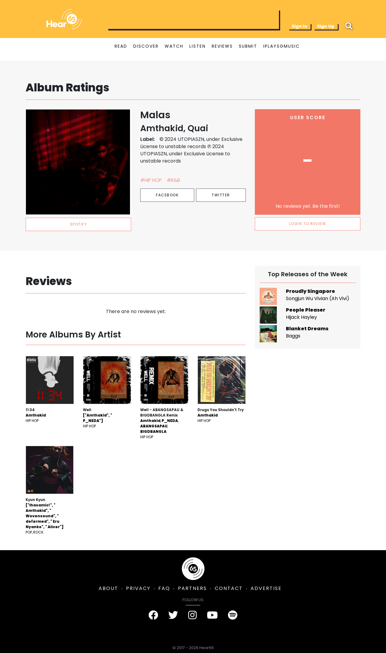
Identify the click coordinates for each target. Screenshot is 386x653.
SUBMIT (248, 46)
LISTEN (197, 46)
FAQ (164, 588)
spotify (78, 224)
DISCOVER (146, 46)
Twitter (221, 195)
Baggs (293, 335)
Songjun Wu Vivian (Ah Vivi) (317, 298)
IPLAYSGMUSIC (281, 46)
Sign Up (325, 26)
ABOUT (108, 588)
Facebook (167, 195)
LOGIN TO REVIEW (307, 223)
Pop (29, 532)
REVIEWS (222, 46)
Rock (38, 532)
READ (121, 46)
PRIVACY (138, 588)
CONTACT (229, 588)
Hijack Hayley (301, 317)
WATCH (174, 46)
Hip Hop (32, 420)
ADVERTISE (266, 588)
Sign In (299, 26)
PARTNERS (192, 588)
